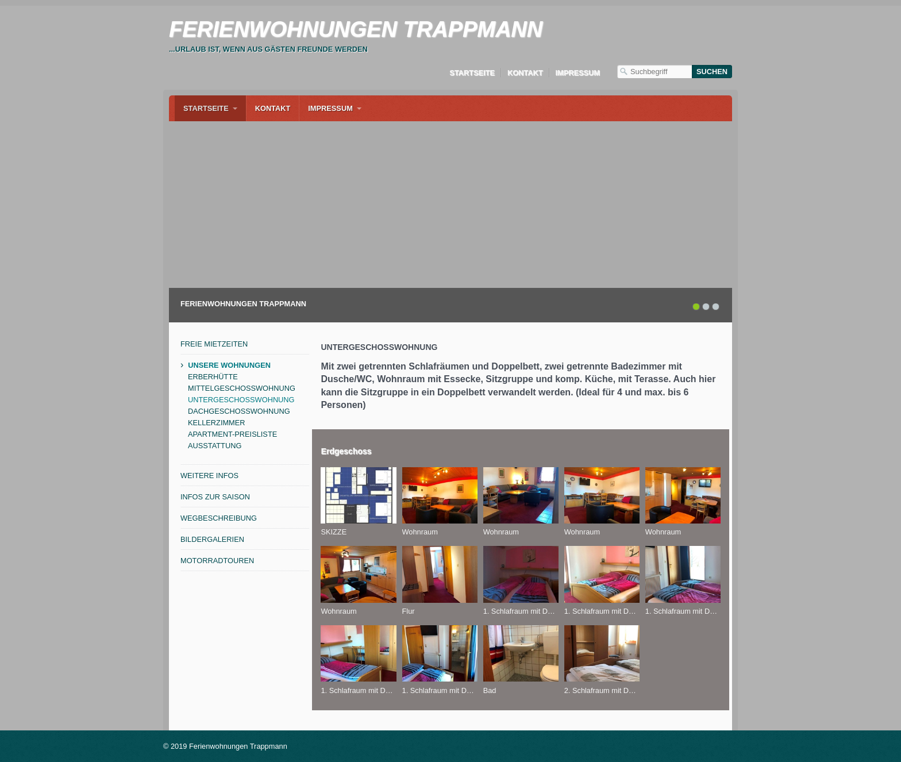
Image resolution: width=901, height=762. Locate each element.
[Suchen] (712, 71)
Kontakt (525, 72)
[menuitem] (210, 108)
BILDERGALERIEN (212, 539)
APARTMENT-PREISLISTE (232, 434)
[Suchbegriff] (654, 71)
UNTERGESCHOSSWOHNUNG (241, 399)
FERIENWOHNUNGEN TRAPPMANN (355, 29)
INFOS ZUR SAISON (215, 496)
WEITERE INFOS (209, 475)
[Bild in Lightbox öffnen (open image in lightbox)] (358, 495)
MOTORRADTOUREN (217, 560)
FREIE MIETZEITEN (214, 344)
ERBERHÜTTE (213, 376)
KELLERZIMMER (216, 422)
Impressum (578, 72)
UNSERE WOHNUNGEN (229, 365)
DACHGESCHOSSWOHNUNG (239, 411)
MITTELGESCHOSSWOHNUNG (241, 388)
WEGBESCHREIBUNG (218, 518)
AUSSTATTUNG (214, 445)
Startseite (472, 72)
